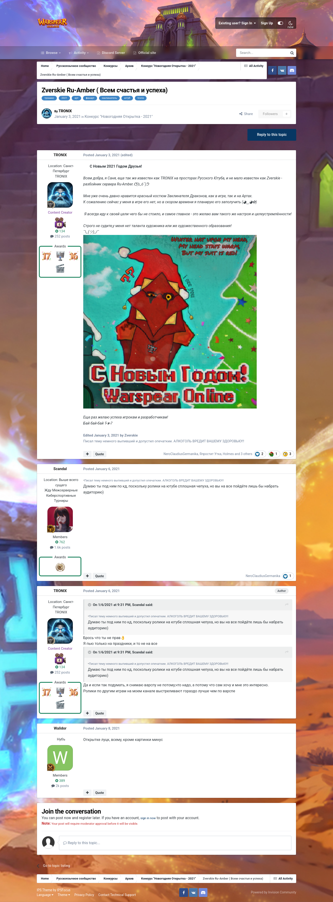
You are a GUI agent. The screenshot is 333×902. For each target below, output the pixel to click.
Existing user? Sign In (237, 23)
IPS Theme (44, 890)
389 (60, 781)
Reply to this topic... (81, 843)
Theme (64, 895)
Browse (52, 53)
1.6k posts (60, 547)
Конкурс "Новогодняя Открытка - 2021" (120, 116)
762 (60, 542)
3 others (246, 454)
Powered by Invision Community (273, 892)
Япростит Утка (211, 454)
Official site (146, 53)
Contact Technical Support (117, 895)
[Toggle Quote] (90, 605)
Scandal (60, 469)
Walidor (60, 728)
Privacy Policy (84, 895)
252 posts (60, 236)
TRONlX (66, 111)
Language (45, 895)
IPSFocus (63, 890)
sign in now (149, 818)
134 (60, 231)
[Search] (249, 53)
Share (246, 114)
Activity (80, 53)
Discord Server (113, 53)
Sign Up (267, 23)
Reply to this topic (272, 134)
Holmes (228, 454)
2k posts (60, 786)
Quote (99, 454)
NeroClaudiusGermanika (180, 454)
